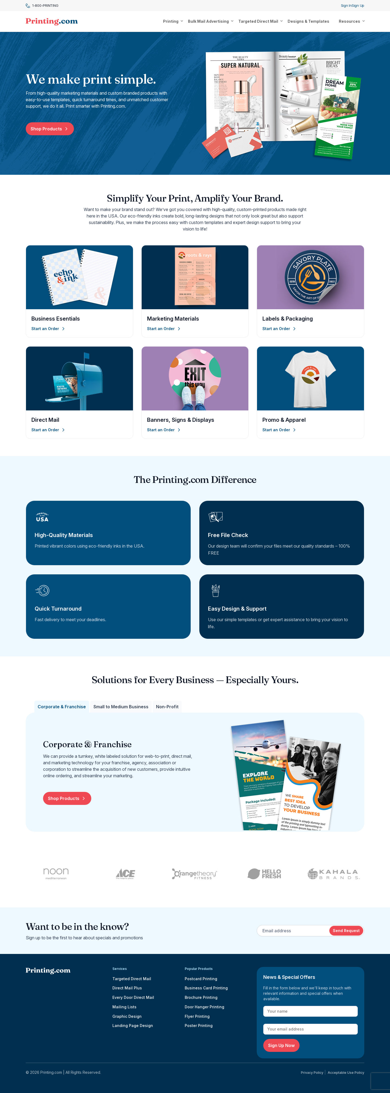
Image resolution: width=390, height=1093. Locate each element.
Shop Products (50, 128)
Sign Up (358, 5)
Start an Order (48, 328)
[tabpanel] (203, 772)
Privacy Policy (312, 1073)
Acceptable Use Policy (346, 1073)
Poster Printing (199, 1025)
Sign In (346, 5)
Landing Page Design (132, 1025)
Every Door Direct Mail (133, 997)
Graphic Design (127, 1016)
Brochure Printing (201, 997)
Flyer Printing (197, 1016)
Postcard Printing (201, 978)
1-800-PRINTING (42, 5)
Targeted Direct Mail (131, 978)
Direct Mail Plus (127, 988)
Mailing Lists (124, 1007)
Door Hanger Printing (204, 1007)
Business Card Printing (206, 988)
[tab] (61, 707)
